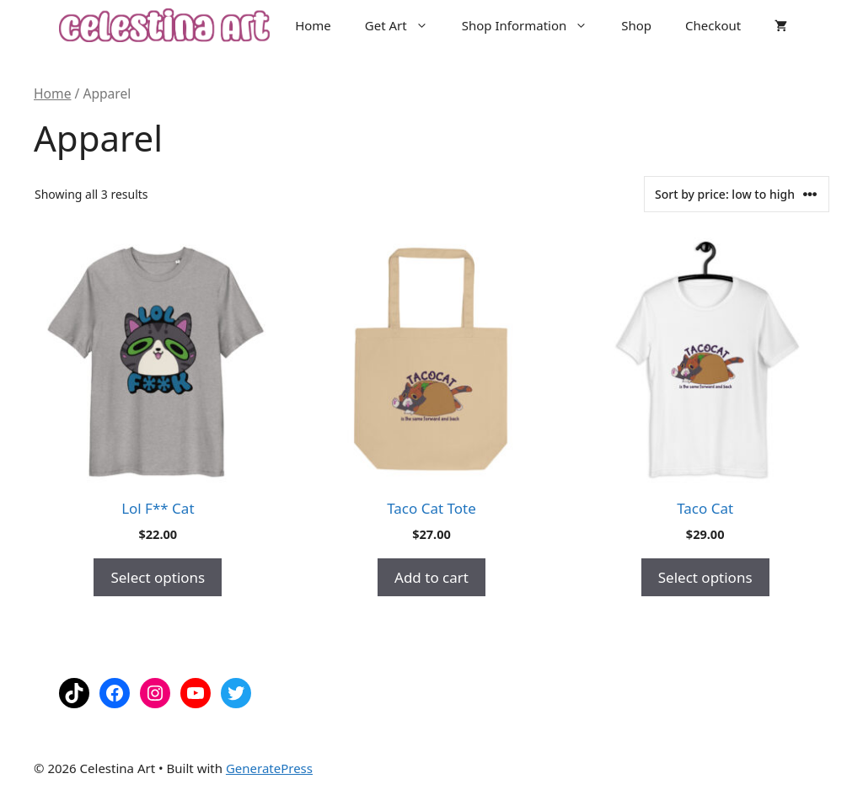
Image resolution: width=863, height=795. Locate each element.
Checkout (713, 25)
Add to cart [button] (431, 577)
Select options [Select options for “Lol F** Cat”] (157, 577)
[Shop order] (736, 194)
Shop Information (533, 25)
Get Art (405, 25)
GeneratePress (269, 768)
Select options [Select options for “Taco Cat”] (705, 577)
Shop (636, 25)
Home (313, 25)
